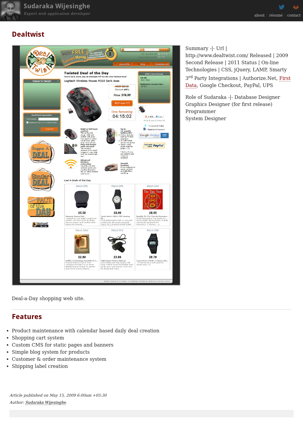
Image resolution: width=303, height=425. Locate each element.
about (259, 15)
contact (294, 15)
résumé (276, 15)
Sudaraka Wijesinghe (45, 402)
